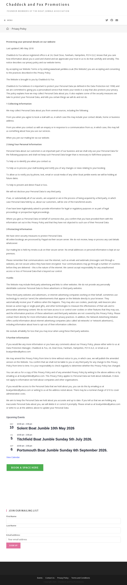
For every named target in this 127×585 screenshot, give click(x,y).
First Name (11, 516)
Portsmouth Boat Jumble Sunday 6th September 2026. (62, 450)
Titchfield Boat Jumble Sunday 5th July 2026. (54, 439)
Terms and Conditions (80, 578)
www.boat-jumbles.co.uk (61, 69)
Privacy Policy (62, 578)
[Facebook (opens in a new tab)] (111, 20)
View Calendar (13, 457)
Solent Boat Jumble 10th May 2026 (45, 428)
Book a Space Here (24, 467)
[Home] (7, 28)
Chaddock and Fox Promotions (38, 4)
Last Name (11, 525)
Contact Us (49, 578)
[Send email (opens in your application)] (116, 20)
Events (39, 578)
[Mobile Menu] (8, 20)
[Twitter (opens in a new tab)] (106, 20)
